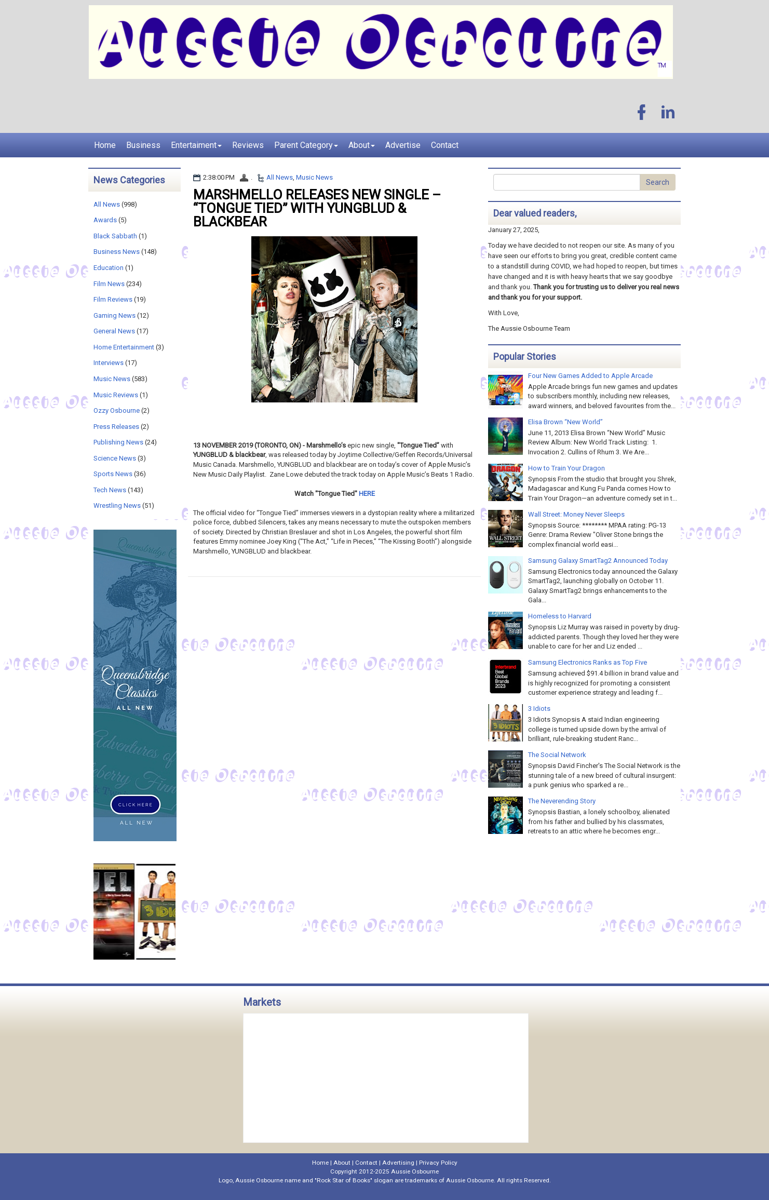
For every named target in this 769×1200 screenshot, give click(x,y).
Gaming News (114, 315)
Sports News (112, 474)
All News (279, 177)
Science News (114, 458)
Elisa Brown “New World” (565, 422)
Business (143, 145)
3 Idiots (539, 708)
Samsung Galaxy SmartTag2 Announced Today (598, 560)
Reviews (248, 145)
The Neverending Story (562, 801)
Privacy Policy (438, 1162)
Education (108, 268)
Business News (116, 251)
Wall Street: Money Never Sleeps (576, 514)
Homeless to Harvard (559, 616)
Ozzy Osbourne (116, 410)
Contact (444, 145)
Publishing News (118, 442)
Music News (314, 177)
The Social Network (557, 755)
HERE (367, 493)
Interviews (108, 363)
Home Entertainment (123, 347)
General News (114, 331)
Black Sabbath (115, 236)
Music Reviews (115, 395)
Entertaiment (196, 145)
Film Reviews (112, 299)
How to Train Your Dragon (566, 468)
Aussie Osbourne (415, 1171)
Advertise (403, 145)
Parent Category (306, 145)
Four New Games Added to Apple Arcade (590, 376)
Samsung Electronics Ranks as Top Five (587, 662)
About (361, 145)
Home (105, 145)
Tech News (109, 490)
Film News (109, 284)
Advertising (398, 1162)
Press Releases (116, 426)
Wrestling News (117, 505)
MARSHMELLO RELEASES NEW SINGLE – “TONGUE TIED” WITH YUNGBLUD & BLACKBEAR (317, 208)
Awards (105, 220)
